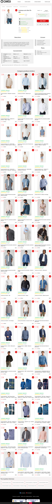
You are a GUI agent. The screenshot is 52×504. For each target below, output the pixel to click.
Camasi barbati (37, 1)
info (15, 96)
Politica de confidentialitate (26, 496)
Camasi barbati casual (6, 485)
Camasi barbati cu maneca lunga (19, 485)
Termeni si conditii (16, 496)
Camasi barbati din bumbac (18, 482)
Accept (30, 503)
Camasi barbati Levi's (23, 6)
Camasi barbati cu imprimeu (31, 482)
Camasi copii (47, 1)
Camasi (19, 1)
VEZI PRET (43, 21)
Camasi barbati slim (32, 485)
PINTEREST (29, 493)
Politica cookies (36, 496)
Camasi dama (27, 1)
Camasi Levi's (15, 6)
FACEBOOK (22, 493)
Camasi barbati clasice (43, 482)
